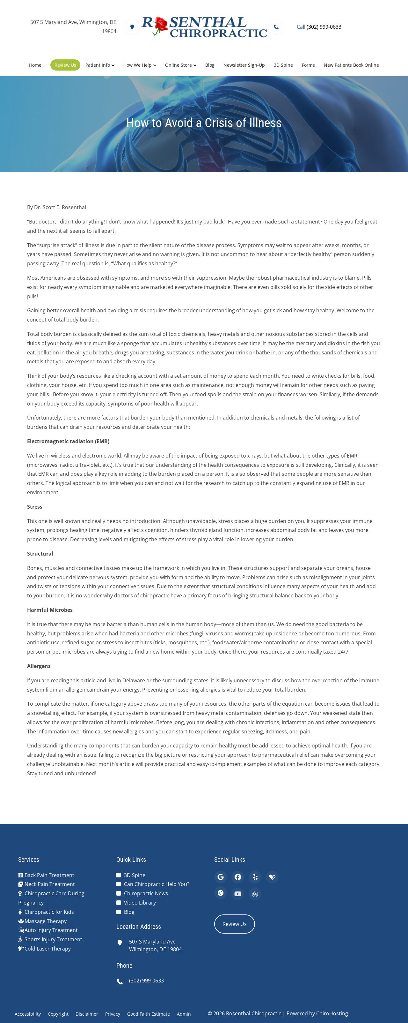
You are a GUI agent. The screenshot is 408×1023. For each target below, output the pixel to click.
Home (35, 65)
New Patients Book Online (351, 65)
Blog (210, 65)
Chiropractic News (146, 893)
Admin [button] (184, 1014)
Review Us (65, 65)
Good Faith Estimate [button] (148, 1014)
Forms (308, 65)
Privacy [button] (112, 1014)
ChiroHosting (332, 1013)
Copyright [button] (58, 1014)
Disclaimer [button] (87, 1014)
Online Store (178, 65)
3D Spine (283, 65)
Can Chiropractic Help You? (156, 884)
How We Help (137, 65)
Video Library (140, 902)
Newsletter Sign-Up (244, 65)
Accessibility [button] (28, 1014)
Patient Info (97, 65)
